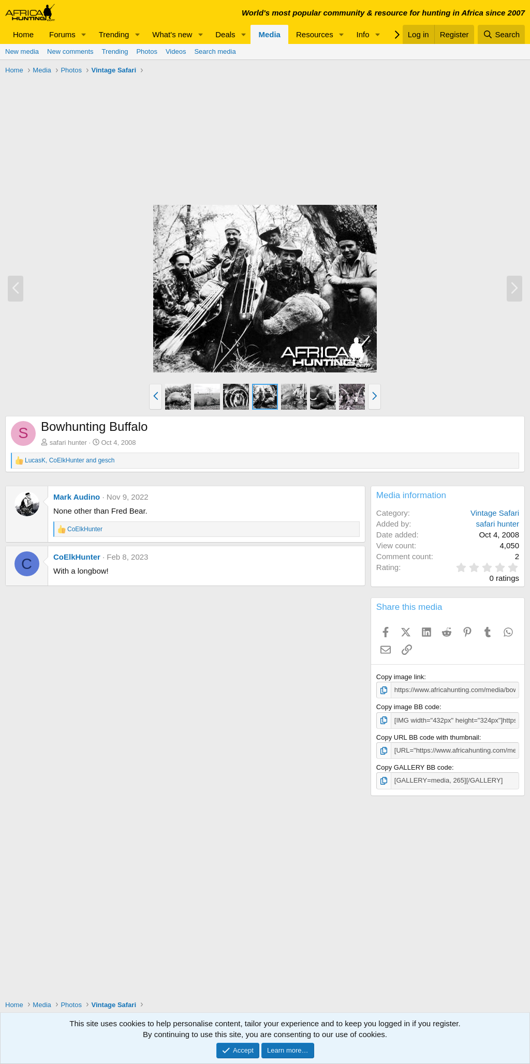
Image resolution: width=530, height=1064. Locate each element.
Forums (62, 34)
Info (363, 34)
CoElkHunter (76, 556)
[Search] (501, 34)
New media (22, 51)
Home (23, 34)
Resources (314, 34)
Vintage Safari (494, 512)
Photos (146, 51)
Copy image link (400, 677)
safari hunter (68, 442)
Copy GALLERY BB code (414, 767)
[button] (84, 34)
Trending (114, 34)
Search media (214, 51)
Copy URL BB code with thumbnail (427, 737)
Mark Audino (76, 496)
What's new (172, 34)
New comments (70, 51)
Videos (176, 51)
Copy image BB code (407, 707)
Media (269, 34)
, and (69, 460)
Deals (225, 34)
